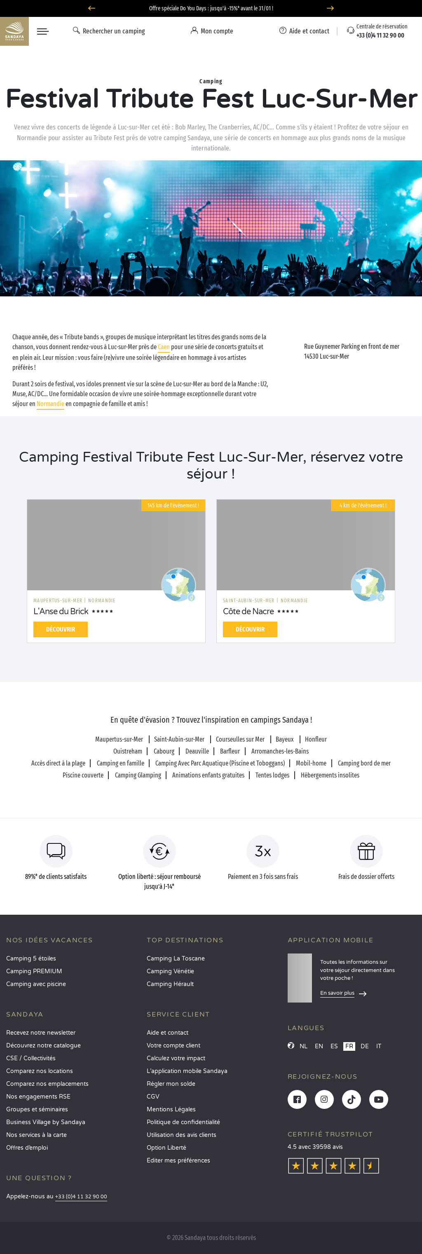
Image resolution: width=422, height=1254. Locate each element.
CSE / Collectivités (31, 1058)
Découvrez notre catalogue (43, 1045)
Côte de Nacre (248, 612)
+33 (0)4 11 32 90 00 (81, 1197)
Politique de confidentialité (183, 1122)
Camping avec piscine (36, 984)
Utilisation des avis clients (181, 1135)
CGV (153, 1096)
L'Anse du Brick (60, 612)
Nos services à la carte (36, 1135)
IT (379, 1046)
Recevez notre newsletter (40, 1032)
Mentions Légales (171, 1109)
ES (334, 1046)
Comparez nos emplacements (47, 1083)
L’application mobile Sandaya (187, 1071)
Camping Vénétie (170, 971)
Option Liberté (166, 1147)
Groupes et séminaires (37, 1109)
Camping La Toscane (176, 958)
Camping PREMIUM (34, 971)
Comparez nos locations (39, 1071)
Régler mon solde (171, 1083)
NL (303, 1046)
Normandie (50, 404)
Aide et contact (167, 1032)
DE (365, 1046)
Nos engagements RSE (38, 1096)
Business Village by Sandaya (45, 1122)
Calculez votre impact (176, 1058)
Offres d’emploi (27, 1147)
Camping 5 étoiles (31, 958)
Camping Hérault (170, 984)
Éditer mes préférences (178, 1160)
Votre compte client (173, 1045)
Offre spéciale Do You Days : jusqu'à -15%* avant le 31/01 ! (211, 8)
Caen (164, 347)
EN (319, 1046)
